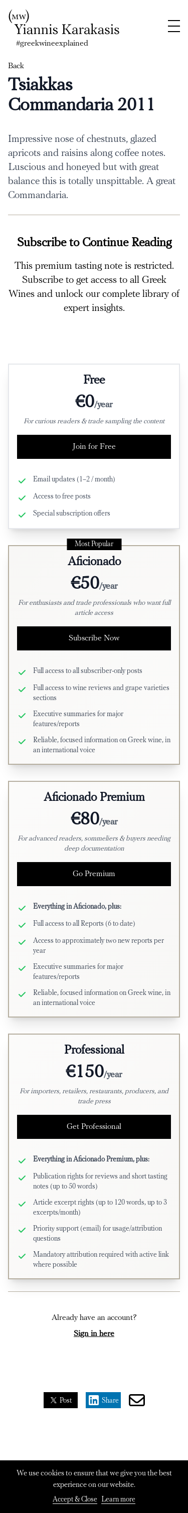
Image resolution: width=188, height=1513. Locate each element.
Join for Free (94, 447)
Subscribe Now (94, 638)
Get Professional (94, 1127)
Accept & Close (75, 1499)
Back (16, 66)
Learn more (118, 1499)
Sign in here (94, 1334)
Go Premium (94, 874)
